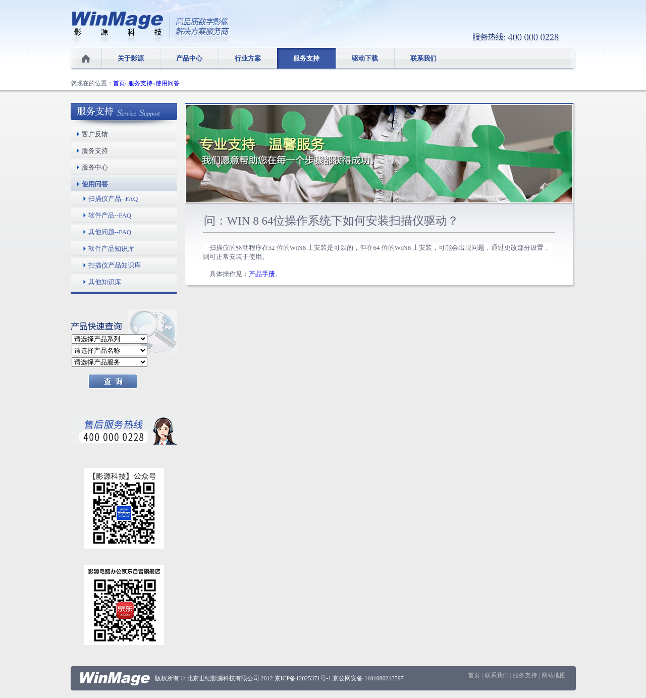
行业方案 (248, 58)
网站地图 (554, 675)
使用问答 (167, 83)
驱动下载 (365, 58)
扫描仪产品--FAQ (113, 198)
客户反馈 (95, 134)
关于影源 (131, 58)
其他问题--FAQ (110, 232)
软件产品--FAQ (110, 215)
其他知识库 (104, 282)
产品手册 (262, 274)
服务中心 (95, 167)
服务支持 (306, 58)
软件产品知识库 (111, 248)
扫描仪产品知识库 (114, 265)
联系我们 (423, 58)
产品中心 (189, 58)
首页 (119, 83)
